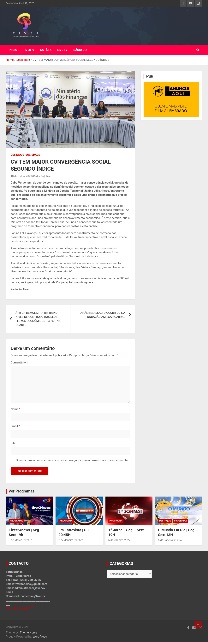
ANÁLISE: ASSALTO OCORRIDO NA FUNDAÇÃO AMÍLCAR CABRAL (102, 315)
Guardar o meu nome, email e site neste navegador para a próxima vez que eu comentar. (72, 460)
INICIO (13, 50)
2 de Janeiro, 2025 (69, 540)
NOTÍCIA (45, 50)
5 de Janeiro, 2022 (169, 540)
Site (13, 443)
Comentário (19, 362)
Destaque (17, 154)
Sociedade (33, 154)
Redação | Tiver (42, 176)
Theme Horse (28, 632)
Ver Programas (21, 491)
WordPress (40, 636)
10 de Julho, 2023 (21, 176)
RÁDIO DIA (80, 50)
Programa (16, 520)
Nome (16, 409)
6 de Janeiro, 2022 (119, 540)
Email (15, 426)
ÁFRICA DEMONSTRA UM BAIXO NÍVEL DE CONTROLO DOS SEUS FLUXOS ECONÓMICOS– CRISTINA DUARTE (38, 319)
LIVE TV (62, 50)
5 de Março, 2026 (19, 540)
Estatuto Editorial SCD (20, 608)
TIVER (27, 50)
